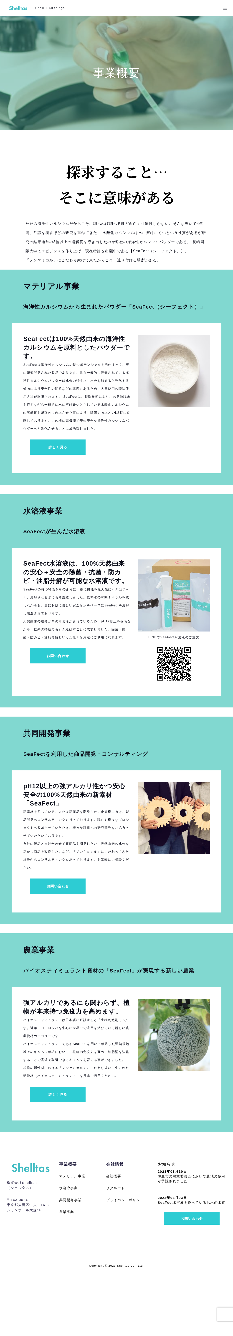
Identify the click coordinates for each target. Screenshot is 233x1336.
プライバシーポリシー (125, 1263)
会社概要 (113, 1239)
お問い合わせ (58, 694)
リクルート (115, 1251)
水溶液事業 (68, 1251)
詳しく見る (58, 467)
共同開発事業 (70, 1263)
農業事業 (66, 1275)
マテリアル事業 (72, 1239)
